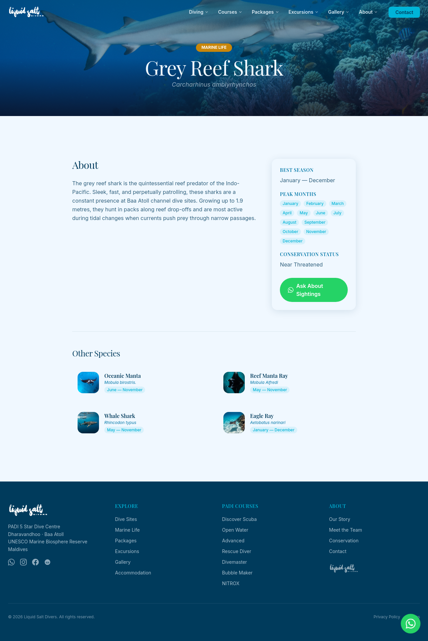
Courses (230, 12)
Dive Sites (126, 519)
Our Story (339, 519)
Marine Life (127, 530)
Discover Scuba (239, 519)
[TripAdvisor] (47, 562)
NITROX (230, 583)
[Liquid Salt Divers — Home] (26, 12)
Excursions (304, 12)
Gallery (338, 12)
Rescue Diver (236, 551)
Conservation (343, 540)
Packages (265, 12)
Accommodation (133, 572)
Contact (404, 12)
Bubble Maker (237, 572)
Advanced (233, 540)
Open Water (235, 530)
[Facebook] (35, 562)
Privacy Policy (386, 616)
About (368, 12)
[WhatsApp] (11, 562)
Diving (199, 12)
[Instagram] (23, 562)
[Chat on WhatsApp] (411, 624)
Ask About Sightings (305, 290)
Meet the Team (345, 530)
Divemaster (234, 562)
